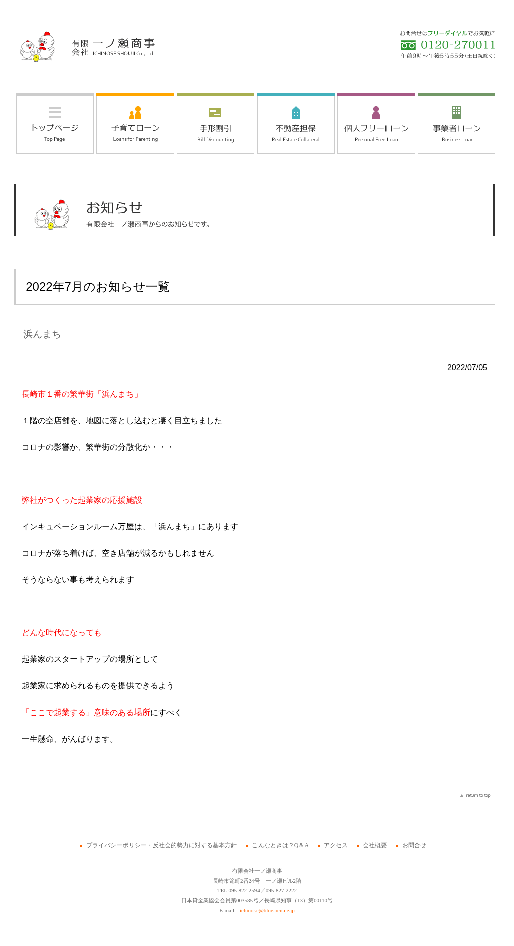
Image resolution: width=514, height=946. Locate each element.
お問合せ (414, 845)
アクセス (336, 845)
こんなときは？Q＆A (280, 845)
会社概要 (375, 845)
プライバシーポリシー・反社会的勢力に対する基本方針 (161, 845)
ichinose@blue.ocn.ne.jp (267, 910)
